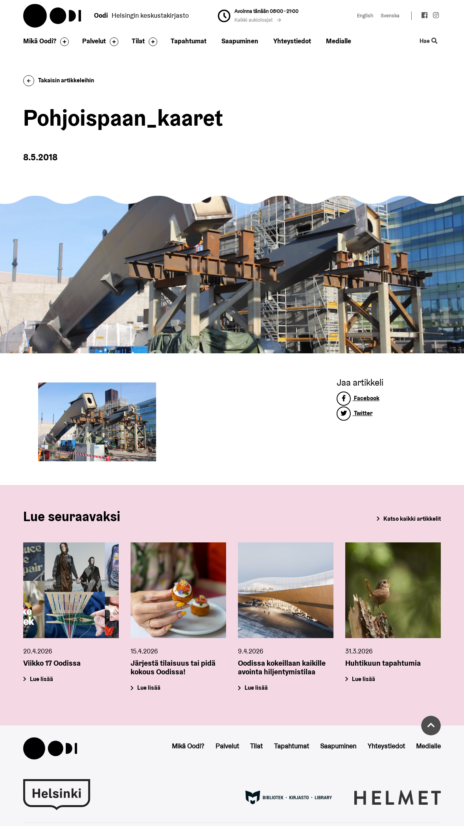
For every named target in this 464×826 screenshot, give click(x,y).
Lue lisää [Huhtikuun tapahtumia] (363, 678)
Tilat (138, 41)
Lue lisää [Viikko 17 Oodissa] (41, 678)
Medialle (338, 41)
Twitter (355, 413)
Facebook (358, 398)
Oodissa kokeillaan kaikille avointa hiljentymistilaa (282, 667)
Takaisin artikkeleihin (58, 80)
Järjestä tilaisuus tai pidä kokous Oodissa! (173, 667)
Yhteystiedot (292, 41)
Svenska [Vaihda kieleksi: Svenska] (390, 15)
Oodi (52, 16)
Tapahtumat (188, 41)
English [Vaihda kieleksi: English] (365, 15)
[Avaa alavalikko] (62, 41)
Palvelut (94, 41)
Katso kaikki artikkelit (412, 518)
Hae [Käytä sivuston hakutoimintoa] (429, 41)
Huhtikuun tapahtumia (383, 663)
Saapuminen (239, 41)
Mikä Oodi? (39, 41)
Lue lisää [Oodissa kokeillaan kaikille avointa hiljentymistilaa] (256, 687)
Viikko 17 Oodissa (52, 663)
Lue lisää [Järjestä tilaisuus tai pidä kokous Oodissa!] (148, 687)
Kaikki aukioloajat (258, 20)
